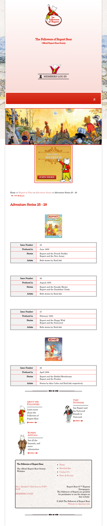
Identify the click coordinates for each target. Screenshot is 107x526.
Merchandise (65, 468)
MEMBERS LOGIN (24, 493)
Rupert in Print (26, 192)
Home (62, 464)
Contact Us (64, 472)
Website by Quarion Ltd (78, 504)
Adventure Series (43, 192)
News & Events (66, 475)
